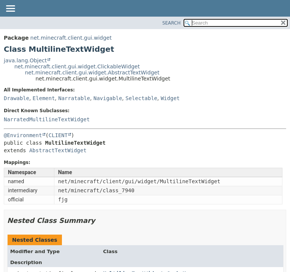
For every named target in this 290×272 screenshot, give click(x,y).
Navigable (107, 98)
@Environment (23, 135)
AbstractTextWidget (57, 150)
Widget (170, 98)
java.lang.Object (25, 60)
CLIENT (58, 135)
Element (43, 98)
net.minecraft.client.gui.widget (70, 38)
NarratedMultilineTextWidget (47, 119)
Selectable (141, 98)
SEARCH (171, 23)
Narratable (74, 98)
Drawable (16, 98)
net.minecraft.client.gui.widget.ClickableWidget (77, 66)
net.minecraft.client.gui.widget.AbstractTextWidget (92, 73)
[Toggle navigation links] (10, 9)
